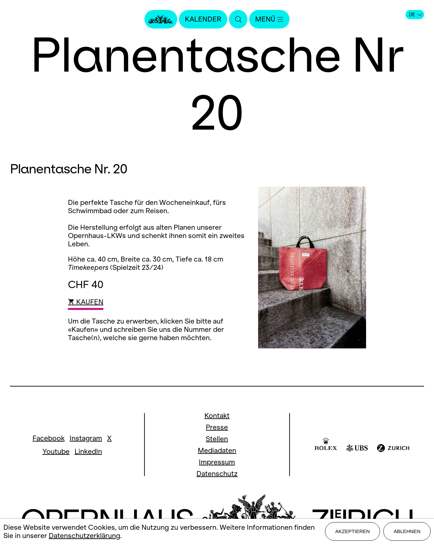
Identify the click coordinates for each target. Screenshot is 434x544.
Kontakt (217, 415)
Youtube (56, 451)
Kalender (203, 19)
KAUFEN (85, 302)
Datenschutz (217, 473)
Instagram (86, 438)
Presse (217, 427)
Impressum (217, 462)
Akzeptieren (352, 531)
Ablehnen (407, 531)
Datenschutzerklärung (84, 535)
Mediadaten (217, 450)
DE (415, 14)
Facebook (48, 438)
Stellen (217, 439)
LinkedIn (88, 451)
